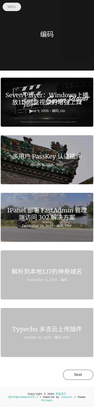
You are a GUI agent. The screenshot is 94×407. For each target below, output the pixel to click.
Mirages (47, 400)
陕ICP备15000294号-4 (23, 397)
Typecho (66, 397)
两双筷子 (61, 394)
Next (78, 374)
